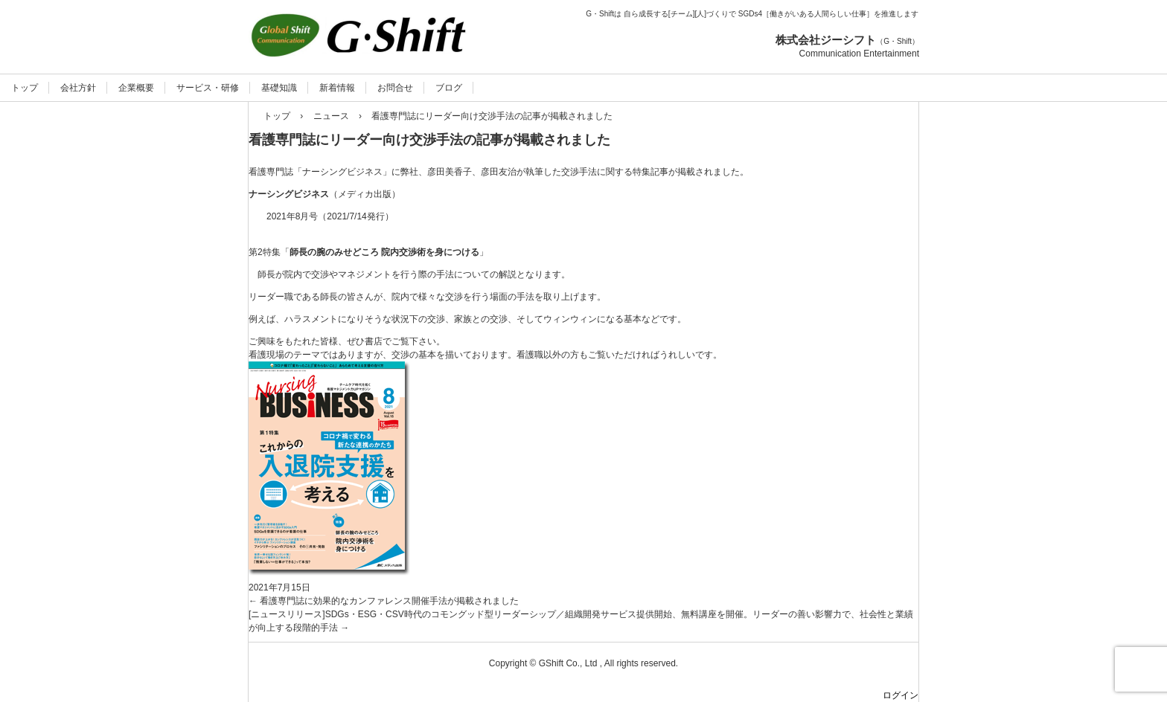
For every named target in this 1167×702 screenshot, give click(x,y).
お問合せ (395, 88)
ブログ (448, 88)
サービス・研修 (207, 88)
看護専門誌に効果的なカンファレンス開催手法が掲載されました (384, 601)
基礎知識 (279, 88)
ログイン (900, 695)
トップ (24, 88)
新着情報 (337, 88)
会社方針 (78, 88)
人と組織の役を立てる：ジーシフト (395, 75)
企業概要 (136, 88)
